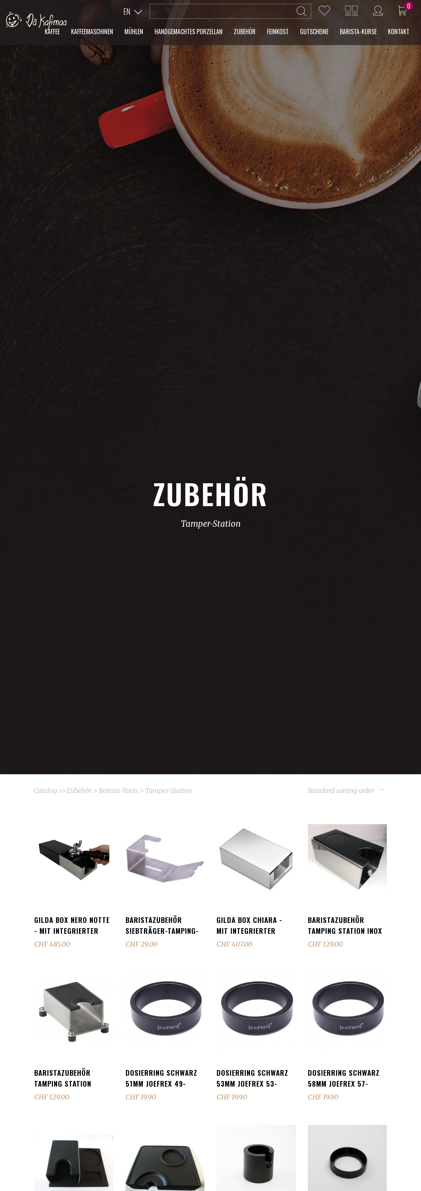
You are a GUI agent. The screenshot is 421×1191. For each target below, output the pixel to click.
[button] (132, 12)
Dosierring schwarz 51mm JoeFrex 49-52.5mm (161, 1083)
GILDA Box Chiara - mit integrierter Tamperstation (249, 930)
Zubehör (79, 790)
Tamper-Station (168, 790)
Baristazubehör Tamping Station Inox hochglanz (345, 930)
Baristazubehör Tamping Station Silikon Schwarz (63, 1083)
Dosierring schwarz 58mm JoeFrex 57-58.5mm (344, 1083)
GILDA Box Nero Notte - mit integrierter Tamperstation (72, 930)
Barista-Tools (118, 790)
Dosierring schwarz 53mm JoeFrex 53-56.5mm (252, 1083)
